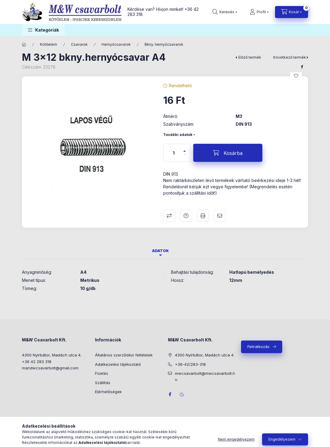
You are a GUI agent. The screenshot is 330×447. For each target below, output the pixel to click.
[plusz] (184, 148)
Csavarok (79, 44)
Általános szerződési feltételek (124, 355)
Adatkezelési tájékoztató (118, 364)
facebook (170, 394)
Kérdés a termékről (186, 216)
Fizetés (101, 373)
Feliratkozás (258, 346)
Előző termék (249, 57)
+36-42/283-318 (190, 364)
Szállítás (102, 382)
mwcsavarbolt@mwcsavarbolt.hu (205, 376)
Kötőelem (48, 44)
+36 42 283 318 (36, 361)
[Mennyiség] (174, 153)
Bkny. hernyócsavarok (164, 44)
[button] (43, 30)
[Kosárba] (227, 153)
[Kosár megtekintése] (291, 12)
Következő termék (289, 57)
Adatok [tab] (160, 250)
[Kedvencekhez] (296, 75)
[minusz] (184, 157)
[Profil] (259, 12)
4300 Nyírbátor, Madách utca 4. (51, 355)
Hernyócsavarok (116, 44)
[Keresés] (224, 12)
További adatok (177, 134)
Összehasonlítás (169, 216)
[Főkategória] (24, 44)
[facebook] (302, 66)
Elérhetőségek (108, 391)
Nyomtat (203, 216)
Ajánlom (220, 216)
